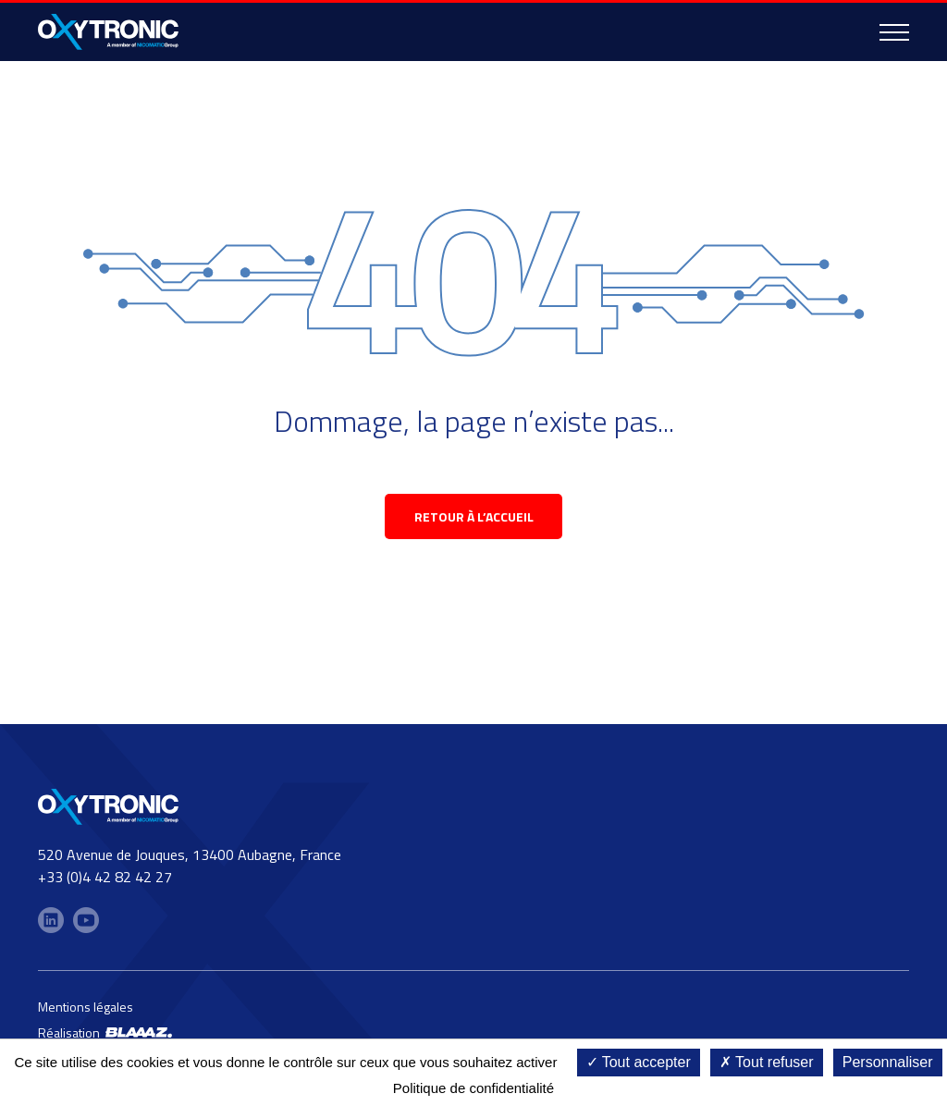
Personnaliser (887, 1062)
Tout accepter (638, 1062)
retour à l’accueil (474, 516)
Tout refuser (766, 1062)
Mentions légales (85, 1006)
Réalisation (105, 1032)
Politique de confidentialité (473, 1088)
